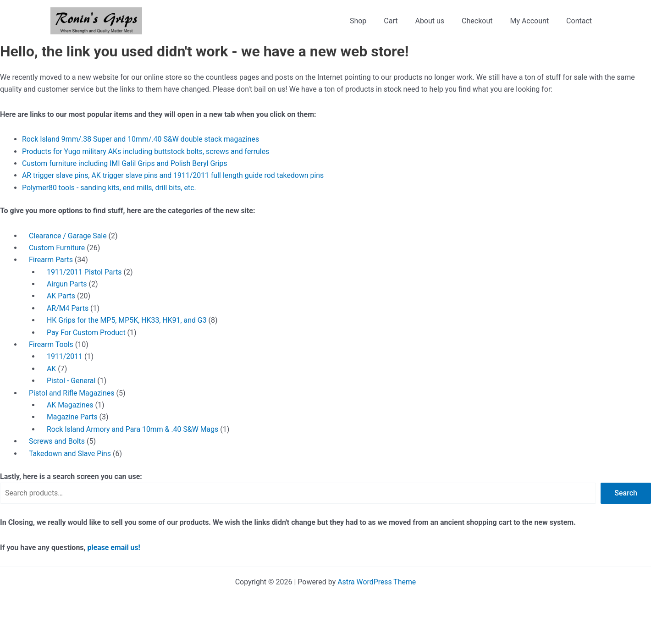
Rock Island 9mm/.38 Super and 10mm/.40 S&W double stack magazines (141, 139)
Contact (580, 21)
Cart (403, 21)
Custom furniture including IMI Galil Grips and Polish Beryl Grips (125, 163)
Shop (373, 21)
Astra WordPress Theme (376, 582)
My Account (533, 21)
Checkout (484, 21)
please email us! (114, 547)
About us (439, 21)
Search (625, 493)
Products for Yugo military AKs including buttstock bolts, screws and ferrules (146, 151)
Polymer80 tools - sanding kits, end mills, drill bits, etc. (110, 187)
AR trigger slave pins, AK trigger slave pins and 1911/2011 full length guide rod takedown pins (174, 175)
